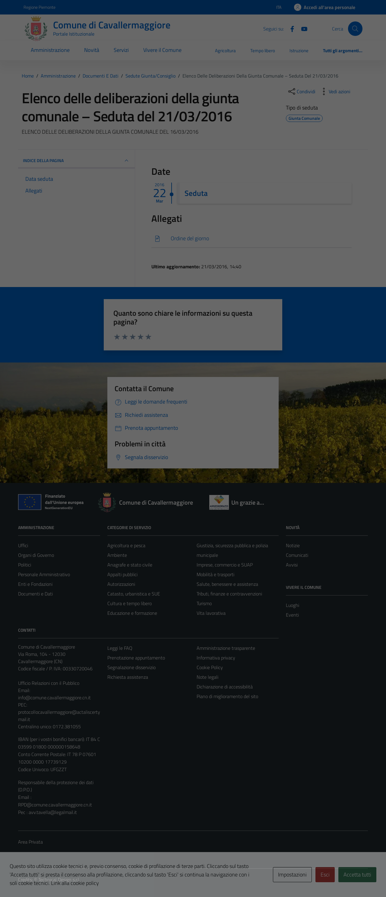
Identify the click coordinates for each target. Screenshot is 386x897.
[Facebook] (290, 28)
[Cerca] (355, 28)
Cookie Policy (210, 667)
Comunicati (297, 555)
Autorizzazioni (121, 584)
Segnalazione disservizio (131, 667)
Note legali (207, 677)
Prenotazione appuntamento (136, 657)
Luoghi (292, 605)
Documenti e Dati (35, 593)
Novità (91, 50)
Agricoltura (225, 50)
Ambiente (117, 555)
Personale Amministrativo (44, 574)
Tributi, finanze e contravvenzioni (229, 593)
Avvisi (292, 564)
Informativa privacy (216, 657)
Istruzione (299, 50)
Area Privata (30, 841)
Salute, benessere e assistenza (227, 584)
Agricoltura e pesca (126, 545)
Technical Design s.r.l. (59, 879)
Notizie (293, 545)
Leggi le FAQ (119, 648)
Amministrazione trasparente (226, 648)
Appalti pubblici (122, 574)
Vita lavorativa (211, 613)
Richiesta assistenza (127, 677)
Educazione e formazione (132, 613)
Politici (24, 564)
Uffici (23, 545)
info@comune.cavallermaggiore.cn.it (54, 697)
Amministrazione (50, 50)
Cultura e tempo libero (129, 603)
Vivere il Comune (162, 50)
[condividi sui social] (301, 91)
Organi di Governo (36, 555)
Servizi (121, 50)
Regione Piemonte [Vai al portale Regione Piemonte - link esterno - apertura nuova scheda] (39, 7)
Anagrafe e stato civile (129, 564)
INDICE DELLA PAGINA (76, 160)
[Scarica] (251, 238)
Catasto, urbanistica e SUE (133, 593)
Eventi (292, 614)
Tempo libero (262, 50)
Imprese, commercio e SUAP (225, 564)
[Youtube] (302, 28)
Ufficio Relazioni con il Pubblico (48, 683)
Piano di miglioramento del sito (227, 696)
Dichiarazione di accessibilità (225, 686)
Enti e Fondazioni (35, 584)
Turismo (204, 603)
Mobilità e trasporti (215, 574)
